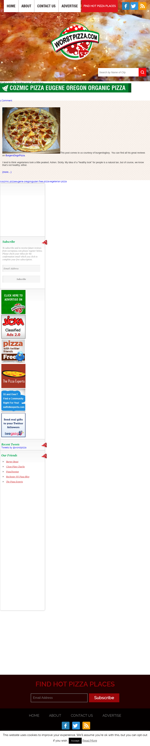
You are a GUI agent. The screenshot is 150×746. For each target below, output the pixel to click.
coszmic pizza (7, 181)
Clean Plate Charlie (15, 466)
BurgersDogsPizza (15, 155)
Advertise (70, 6)
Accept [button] (75, 740)
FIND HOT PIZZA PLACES (100, 6)
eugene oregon (23, 181)
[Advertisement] (26, 210)
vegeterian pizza (58, 181)
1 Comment (6, 100)
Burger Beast (12, 461)
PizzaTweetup (12, 471)
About (26, 6)
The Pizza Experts (14, 481)
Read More (89, 740)
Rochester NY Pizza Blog (17, 476)
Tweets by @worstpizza (13, 447)
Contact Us (46, 6)
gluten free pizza (40, 181)
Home (11, 6)
